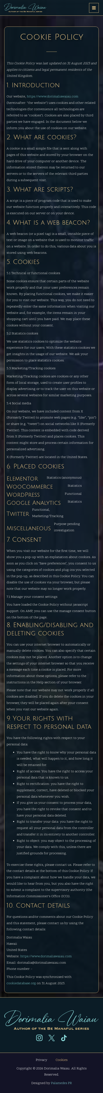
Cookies (61, 1060)
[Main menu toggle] (94, 8)
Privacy (41, 1060)
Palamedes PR (61, 1083)
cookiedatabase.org (21, 983)
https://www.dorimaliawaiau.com (52, 96)
